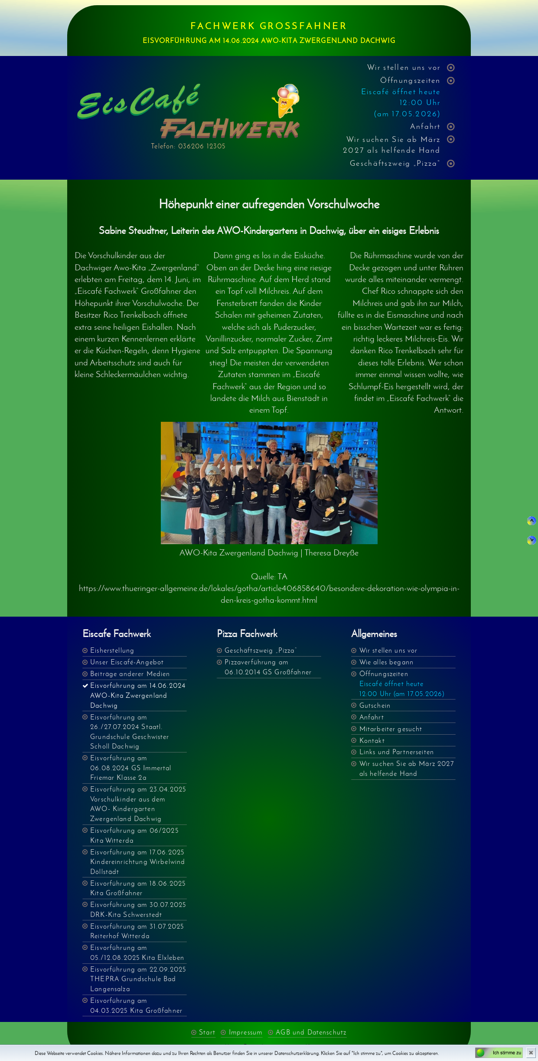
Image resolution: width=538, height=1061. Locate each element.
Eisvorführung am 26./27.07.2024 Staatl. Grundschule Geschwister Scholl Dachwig (130, 732)
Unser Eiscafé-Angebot (127, 662)
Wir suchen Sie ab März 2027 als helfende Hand (392, 144)
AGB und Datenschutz (311, 1032)
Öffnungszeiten (401, 96)
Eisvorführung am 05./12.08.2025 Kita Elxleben (137, 952)
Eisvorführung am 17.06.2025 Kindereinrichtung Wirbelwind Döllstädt (137, 862)
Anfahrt (425, 126)
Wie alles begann (386, 662)
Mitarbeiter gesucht (391, 729)
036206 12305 (202, 146)
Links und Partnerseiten (396, 752)
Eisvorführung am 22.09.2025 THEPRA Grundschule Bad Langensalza (138, 979)
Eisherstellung (112, 650)
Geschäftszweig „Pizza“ (395, 163)
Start (207, 1032)
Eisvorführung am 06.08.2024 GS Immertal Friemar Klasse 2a (130, 768)
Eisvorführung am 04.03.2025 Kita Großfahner (136, 1005)
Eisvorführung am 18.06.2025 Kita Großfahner (138, 888)
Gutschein (375, 705)
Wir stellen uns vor (404, 67)
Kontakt (372, 740)
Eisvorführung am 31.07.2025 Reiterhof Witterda (137, 931)
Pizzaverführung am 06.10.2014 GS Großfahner (268, 667)
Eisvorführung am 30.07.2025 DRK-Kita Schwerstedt (138, 909)
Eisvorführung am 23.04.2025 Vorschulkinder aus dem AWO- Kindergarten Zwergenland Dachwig (138, 804)
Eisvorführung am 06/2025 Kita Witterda (134, 835)
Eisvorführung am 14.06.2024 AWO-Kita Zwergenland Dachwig (138, 695)
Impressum (245, 1032)
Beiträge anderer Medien (130, 674)
